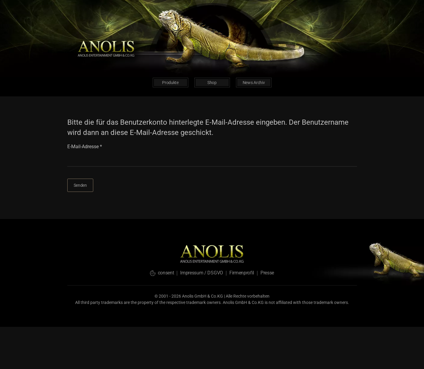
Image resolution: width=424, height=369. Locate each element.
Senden (80, 185)
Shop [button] (212, 82)
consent (162, 273)
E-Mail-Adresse (84, 146)
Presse (267, 273)
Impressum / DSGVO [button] (201, 273)
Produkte (170, 82)
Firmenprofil (241, 273)
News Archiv (254, 82)
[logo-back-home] (106, 48)
